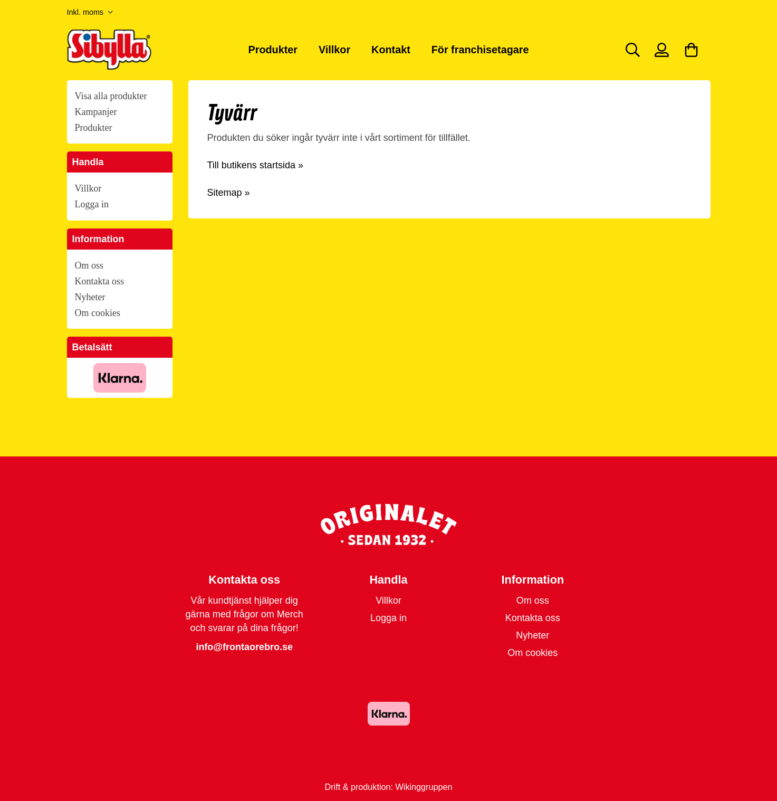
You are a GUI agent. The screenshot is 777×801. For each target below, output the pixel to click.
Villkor (334, 49)
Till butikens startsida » (255, 165)
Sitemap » (228, 192)
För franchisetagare (480, 49)
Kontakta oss (99, 281)
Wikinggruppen (424, 787)
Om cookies (97, 313)
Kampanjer (96, 112)
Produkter (273, 49)
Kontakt (390, 49)
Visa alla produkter (111, 96)
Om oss (89, 265)
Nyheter (90, 297)
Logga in (92, 204)
